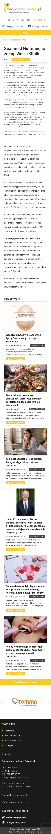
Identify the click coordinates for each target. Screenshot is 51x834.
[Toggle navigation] (25, 32)
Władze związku (12, 735)
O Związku (9, 745)
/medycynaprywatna (12, 26)
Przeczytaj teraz (15, 359)
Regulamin (9, 730)
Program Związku (13, 740)
